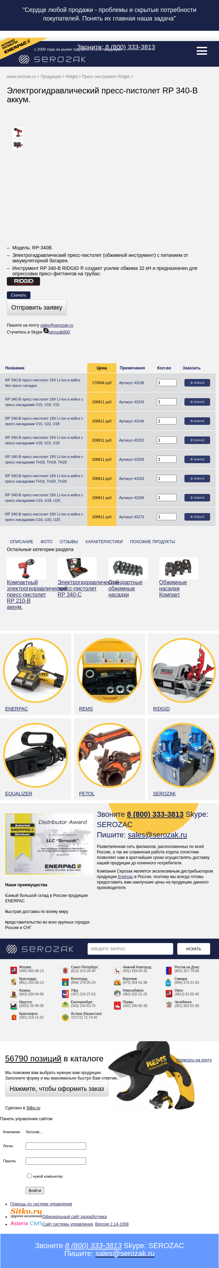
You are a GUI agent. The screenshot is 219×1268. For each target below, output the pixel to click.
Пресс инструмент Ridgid (106, 76)
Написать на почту (194, 1060)
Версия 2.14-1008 (112, 1224)
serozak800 (56, 332)
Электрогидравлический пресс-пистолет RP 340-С (77, 588)
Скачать (18, 295)
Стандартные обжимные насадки (125, 588)
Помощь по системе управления (41, 1204)
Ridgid (71, 76)
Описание (21, 541)
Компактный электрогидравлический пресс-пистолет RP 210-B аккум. (26, 594)
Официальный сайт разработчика (58, 1216)
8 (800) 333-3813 (130, 47)
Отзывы (69, 541)
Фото (47, 541)
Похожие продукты (152, 541)
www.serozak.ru (21, 76)
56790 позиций (33, 1058)
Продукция (50, 76)
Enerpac (125, 876)
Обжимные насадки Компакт (173, 588)
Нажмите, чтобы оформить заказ (57, 1088)
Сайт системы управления (51, 1224)
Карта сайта (158, 1060)
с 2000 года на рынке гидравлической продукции (77, 49)
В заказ (197, 382)
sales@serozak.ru (56, 325)
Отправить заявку (36, 307)
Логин (8, 1146)
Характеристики (104, 541)
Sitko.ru (33, 1108)
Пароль (9, 1161)
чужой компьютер (45, 1176)
